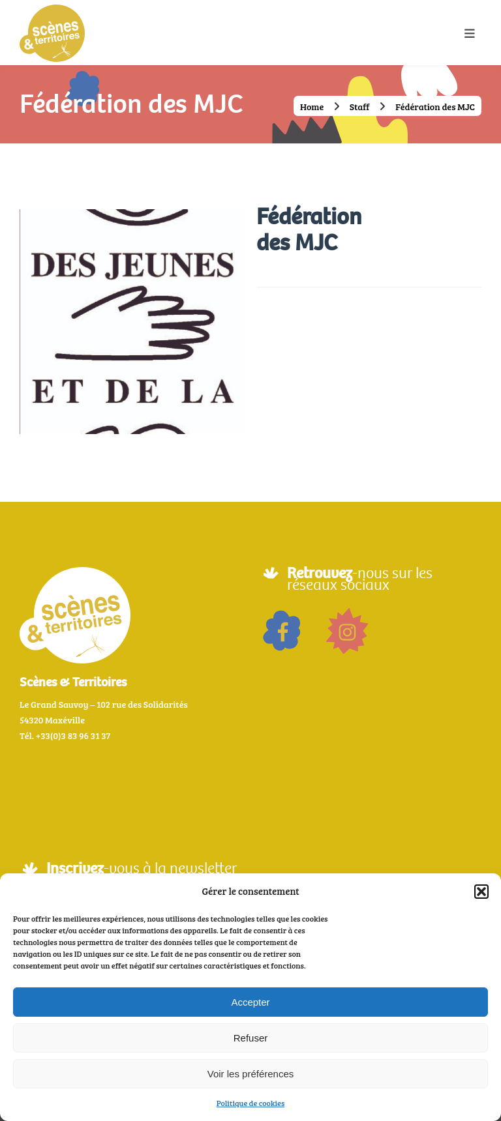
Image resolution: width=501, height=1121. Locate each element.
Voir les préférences (250, 1073)
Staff (359, 106)
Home (313, 106)
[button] (481, 891)
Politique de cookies (251, 1103)
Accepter (250, 1002)
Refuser (251, 1037)
